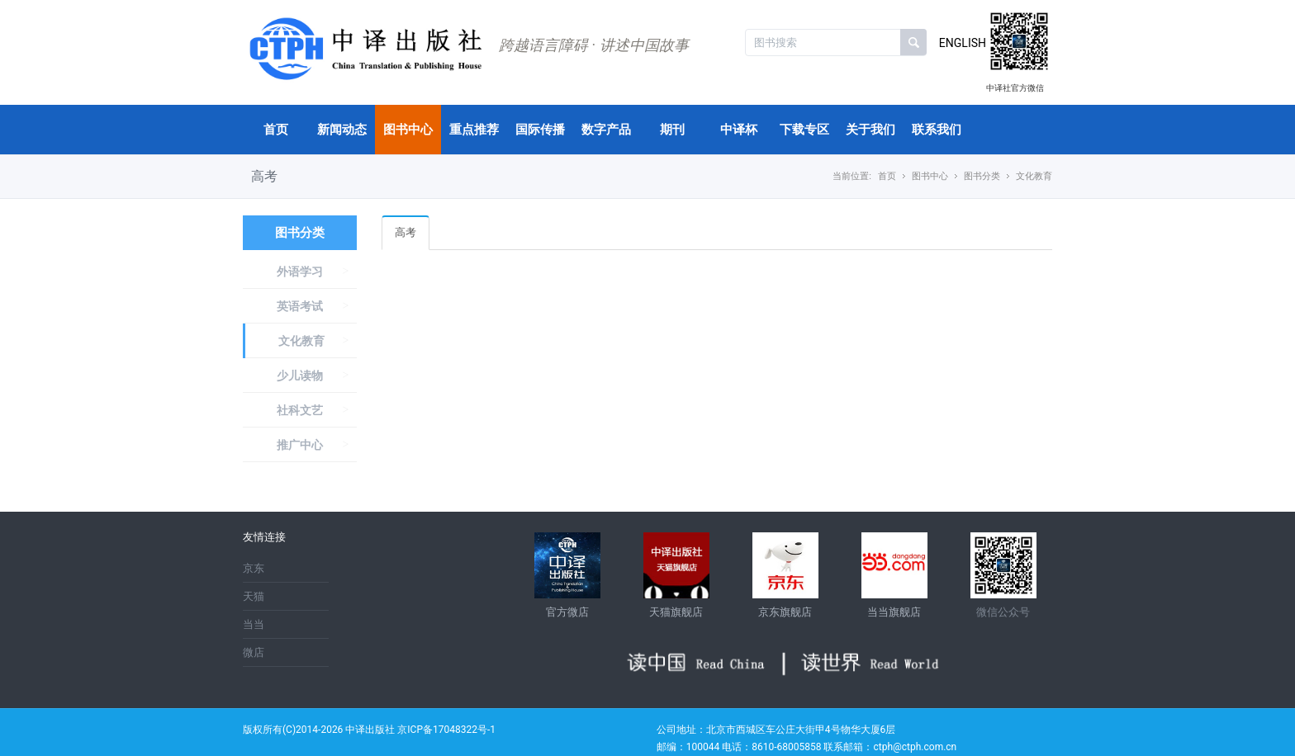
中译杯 (738, 129)
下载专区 (804, 129)
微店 (253, 652)
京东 (253, 568)
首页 (275, 129)
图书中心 (408, 129)
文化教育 (301, 340)
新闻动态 (342, 129)
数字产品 (606, 129)
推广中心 (300, 444)
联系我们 (936, 129)
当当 (253, 624)
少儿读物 (300, 375)
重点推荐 (474, 129)
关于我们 (870, 129)
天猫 (253, 596)
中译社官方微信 (1015, 87)
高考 (405, 232)
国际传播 (540, 129)
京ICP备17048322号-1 (446, 729)
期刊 (672, 129)
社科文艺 (300, 410)
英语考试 (300, 306)
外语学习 (300, 271)
